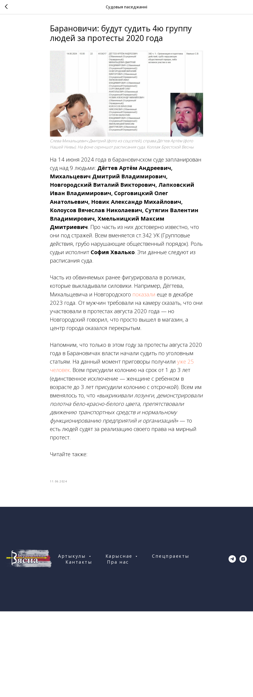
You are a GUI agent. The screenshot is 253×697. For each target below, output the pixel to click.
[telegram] (232, 559)
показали (143, 294)
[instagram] (243, 559)
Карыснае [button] (119, 556)
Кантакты (78, 562)
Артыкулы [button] (73, 556)
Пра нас (118, 562)
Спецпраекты (171, 556)
